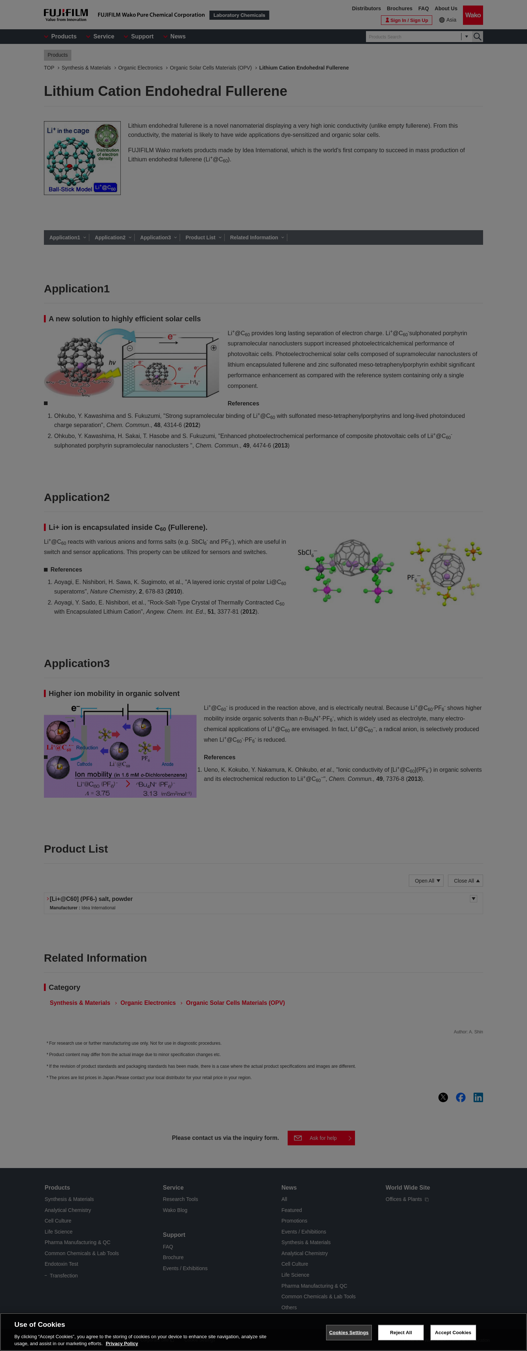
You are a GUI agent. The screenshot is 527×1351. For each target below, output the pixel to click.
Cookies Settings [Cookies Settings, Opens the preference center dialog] (349, 1332)
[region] (263, 1332)
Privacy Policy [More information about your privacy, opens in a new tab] (122, 1343)
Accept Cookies (453, 1332)
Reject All (401, 1332)
